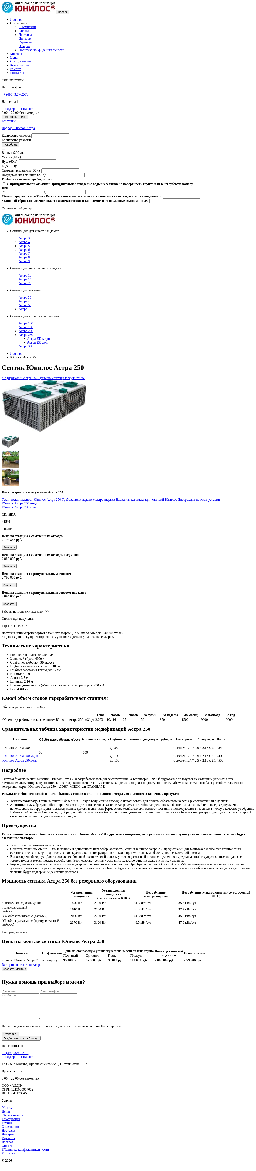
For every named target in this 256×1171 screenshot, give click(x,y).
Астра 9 (24, 261)
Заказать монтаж (14, 968)
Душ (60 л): (10, 161)
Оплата (24, 31)
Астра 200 (26, 331)
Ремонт (15, 69)
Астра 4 (24, 242)
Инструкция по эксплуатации (199, 499)
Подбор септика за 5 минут (21, 1043)
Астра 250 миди (38, 338)
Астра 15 (25, 279)
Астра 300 (26, 346)
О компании (27, 27)
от (3, 192)
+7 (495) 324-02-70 (15, 94)
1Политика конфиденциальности (25, 1154)
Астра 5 (24, 246)
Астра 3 (24, 238)
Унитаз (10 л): (12, 157)
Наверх (62, 12)
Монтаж (16, 53)
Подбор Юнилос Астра (18, 128)
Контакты (17, 73)
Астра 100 (26, 323)
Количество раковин (16, 140)
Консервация (19, 65)
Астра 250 (26, 335)
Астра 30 (25, 297)
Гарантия (25, 42)
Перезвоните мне (14, 116)
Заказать (9, 547)
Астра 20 (25, 283)
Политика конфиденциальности (41, 50)
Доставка (25, 34)
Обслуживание (20, 61)
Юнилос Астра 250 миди (19, 503)
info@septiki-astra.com (17, 109)
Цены (14, 57)
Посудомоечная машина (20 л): (24, 175)
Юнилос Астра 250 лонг (19, 507)
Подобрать (10, 144)
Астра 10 (25, 275)
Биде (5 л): (9, 166)
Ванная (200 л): (13, 152)
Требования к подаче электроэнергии (89, 499)
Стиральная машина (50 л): (21, 170)
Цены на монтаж (50, 378)
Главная (16, 19)
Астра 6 (24, 249)
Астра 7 (24, 253)
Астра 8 (24, 257)
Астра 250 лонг (38, 342)
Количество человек (16, 135)
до (45, 192)
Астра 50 (25, 305)
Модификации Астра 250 (20, 378)
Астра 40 (25, 301)
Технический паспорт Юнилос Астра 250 (32, 499)
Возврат (24, 46)
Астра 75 (25, 309)
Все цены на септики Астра (21, 964)
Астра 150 (26, 327)
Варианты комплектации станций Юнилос (147, 499)
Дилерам (25, 38)
